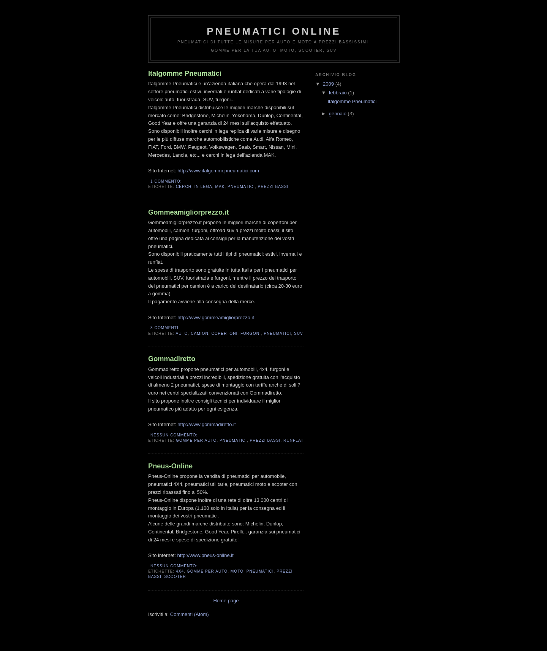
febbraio (338, 93)
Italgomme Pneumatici (184, 73)
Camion (200, 333)
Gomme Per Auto (196, 440)
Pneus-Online (170, 466)
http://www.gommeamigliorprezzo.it (215, 317)
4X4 (180, 571)
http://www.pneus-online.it (205, 555)
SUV (298, 333)
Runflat (293, 440)
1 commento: (166, 181)
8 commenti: (165, 328)
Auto (181, 333)
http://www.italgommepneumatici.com (218, 170)
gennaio (338, 113)
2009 (329, 84)
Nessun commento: (174, 435)
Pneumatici (241, 187)
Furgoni (250, 333)
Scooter (175, 577)
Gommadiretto (171, 359)
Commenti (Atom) (189, 614)
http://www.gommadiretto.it (206, 424)
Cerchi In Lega (194, 187)
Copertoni (224, 333)
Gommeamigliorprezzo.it (188, 212)
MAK (219, 187)
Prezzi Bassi (273, 187)
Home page (226, 600)
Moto (237, 571)
